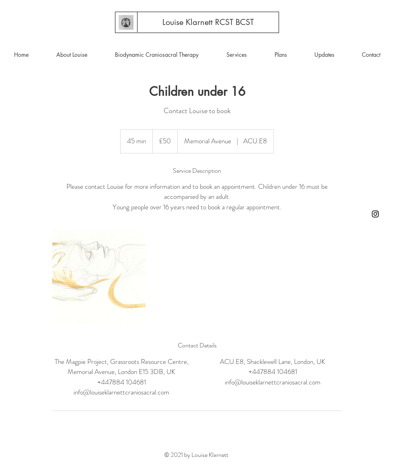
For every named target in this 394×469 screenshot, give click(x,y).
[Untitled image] (99, 276)
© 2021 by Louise (186, 454)
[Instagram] (375, 214)
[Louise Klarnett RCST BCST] (208, 22)
